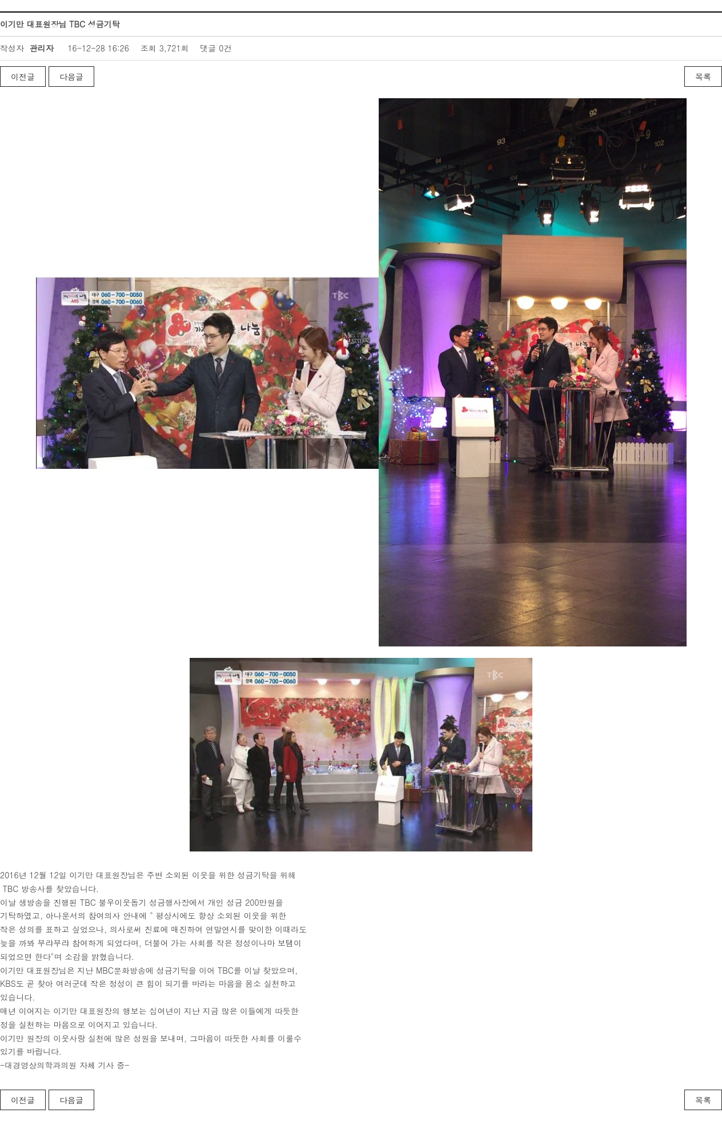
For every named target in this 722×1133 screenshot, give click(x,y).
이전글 (23, 76)
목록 (703, 76)
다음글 (71, 76)
